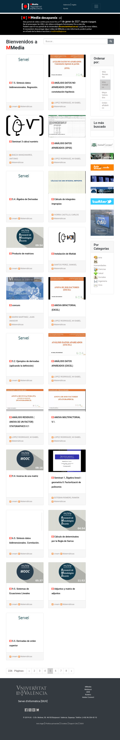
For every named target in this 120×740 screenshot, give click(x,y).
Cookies (64, 724)
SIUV (82, 724)
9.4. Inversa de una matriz (23, 476)
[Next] (71, 671)
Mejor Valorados (105, 95)
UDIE (88, 692)
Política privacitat (52, 724)
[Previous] (29, 671)
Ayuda (65, 9)
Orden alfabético (105, 105)
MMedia (88, 687)
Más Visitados (105, 84)
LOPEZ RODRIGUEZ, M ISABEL (67, 103)
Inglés (74, 5)
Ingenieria (102, 281)
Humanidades (100, 265)
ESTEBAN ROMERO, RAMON (66, 497)
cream (15, 106)
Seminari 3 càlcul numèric (23, 141)
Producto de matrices (21, 253)
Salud (100, 273)
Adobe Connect (88, 697)
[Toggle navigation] (96, 6)
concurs (14, 305)
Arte (100, 257)
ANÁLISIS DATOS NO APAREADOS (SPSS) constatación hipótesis (63, 87)
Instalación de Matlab (64, 254)
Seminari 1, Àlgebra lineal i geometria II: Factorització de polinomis (66, 482)
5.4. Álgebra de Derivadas (23, 199)
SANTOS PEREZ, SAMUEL (65, 264)
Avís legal (40, 724)
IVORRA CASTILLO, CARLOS (66, 215)
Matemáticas (26, 106)
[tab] (102, 258)
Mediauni (88, 689)
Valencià (66, 5)
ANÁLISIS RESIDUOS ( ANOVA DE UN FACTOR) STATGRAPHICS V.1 (21, 422)
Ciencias (102, 269)
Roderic (88, 695)
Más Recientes (105, 74)
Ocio (100, 285)
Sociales (102, 277)
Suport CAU (73, 724)
